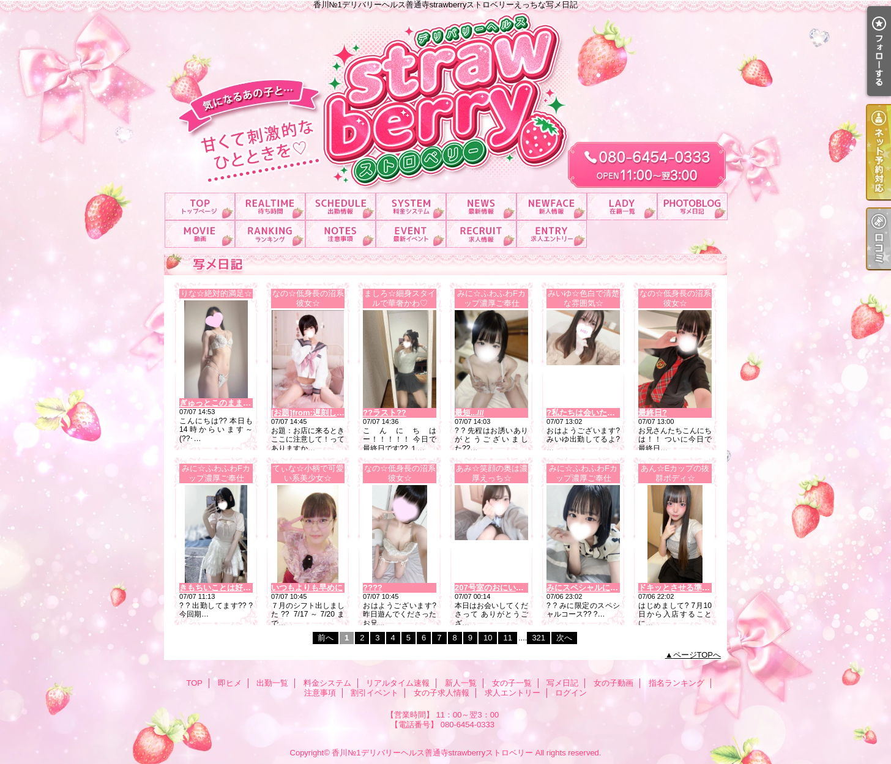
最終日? (652, 412)
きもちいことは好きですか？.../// (237, 587)
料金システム (411, 206)
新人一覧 (551, 206)
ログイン (571, 692)
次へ (564, 637)
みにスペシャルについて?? (595, 587)
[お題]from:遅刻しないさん (319, 412)
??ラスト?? (384, 412)
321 (538, 637)
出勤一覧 (340, 206)
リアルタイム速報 (481, 206)
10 (487, 637)
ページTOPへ (697, 654)
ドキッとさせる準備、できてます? (700, 587)
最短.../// (469, 412)
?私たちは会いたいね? (587, 412)
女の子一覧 (622, 206)
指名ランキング (270, 234)
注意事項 (340, 234)
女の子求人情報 (481, 234)
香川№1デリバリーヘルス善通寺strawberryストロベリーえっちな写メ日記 (445, 96)
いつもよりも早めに (307, 587)
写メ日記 (692, 206)
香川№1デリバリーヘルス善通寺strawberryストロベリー (432, 752)
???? (372, 587)
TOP (200, 206)
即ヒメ (270, 206)
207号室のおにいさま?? (498, 587)
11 (507, 637)
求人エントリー (551, 234)
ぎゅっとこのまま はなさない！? (238, 402)
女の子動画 (200, 234)
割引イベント (411, 234)
